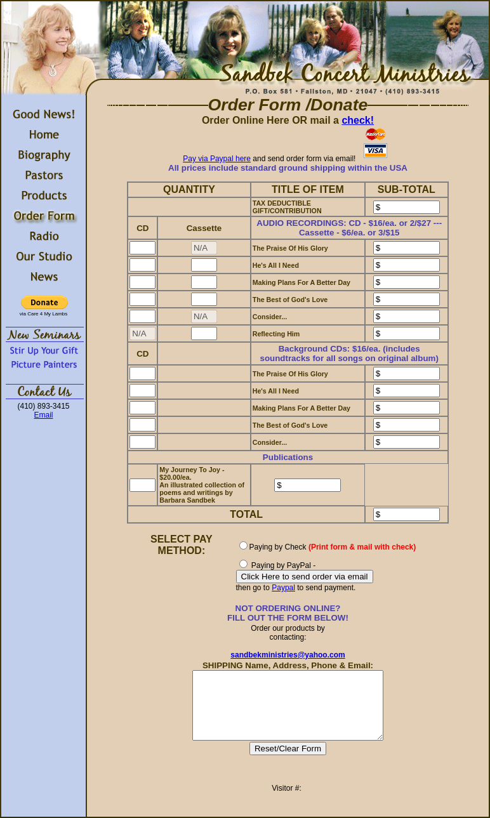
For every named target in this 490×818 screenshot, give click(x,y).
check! (357, 120)
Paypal (283, 587)
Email (43, 415)
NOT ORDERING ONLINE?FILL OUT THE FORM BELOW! (287, 613)
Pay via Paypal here (217, 158)
